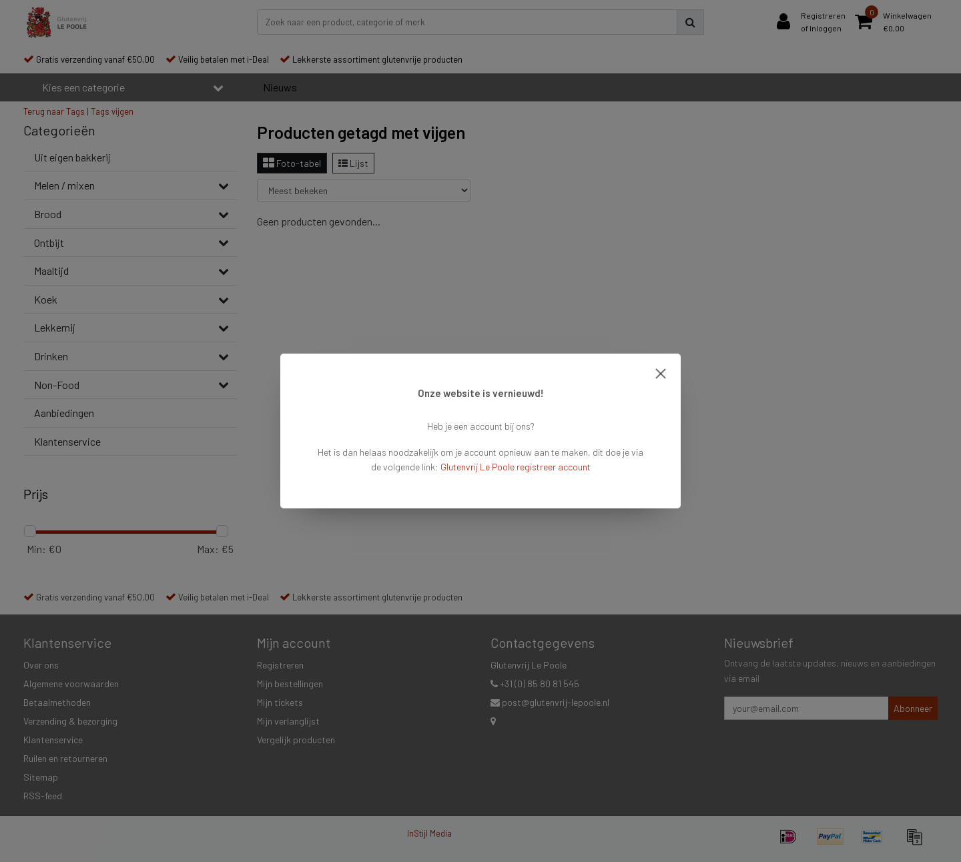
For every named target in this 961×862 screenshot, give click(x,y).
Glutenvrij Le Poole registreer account (515, 466)
